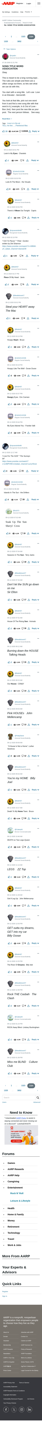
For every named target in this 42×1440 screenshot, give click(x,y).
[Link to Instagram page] (22, 1409)
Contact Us (24, 1336)
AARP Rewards (16, 1169)
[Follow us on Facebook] (6, 1409)
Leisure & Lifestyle (20, 1201)
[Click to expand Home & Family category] (4, 1215)
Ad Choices (30, 1399)
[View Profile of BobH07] (15, 143)
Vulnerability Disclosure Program (13, 1399)
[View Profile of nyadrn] (13, 56)
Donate (5, 1336)
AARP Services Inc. (27, 1345)
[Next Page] (37, 41)
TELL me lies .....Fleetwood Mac (15, 126)
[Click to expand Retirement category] (4, 1227)
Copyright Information (9, 1395)
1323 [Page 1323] (23, 37)
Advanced (36, 1102)
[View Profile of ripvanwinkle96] (16, 230)
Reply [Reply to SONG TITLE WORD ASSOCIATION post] (34, 131)
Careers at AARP (26, 1341)
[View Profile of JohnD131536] (18, 171)
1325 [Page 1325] (6, 41)
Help (21, 12)
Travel (11, 1239)
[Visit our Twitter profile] (14, 1409)
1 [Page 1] (11, 37)
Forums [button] (27, 12)
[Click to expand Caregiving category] (4, 1182)
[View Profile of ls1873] (16, 510)
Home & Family (16, 1214)
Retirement (13, 1226)
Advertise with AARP (27, 1332)
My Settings (6, 12)
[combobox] (21, 1097)
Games (11, 1163)
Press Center (7, 1370)
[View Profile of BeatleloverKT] (18, 295)
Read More (6, 119)
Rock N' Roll (16, 1193)
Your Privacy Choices (9, 1403)
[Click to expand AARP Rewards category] (4, 1169)
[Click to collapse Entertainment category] (4, 1188)
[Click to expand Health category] (4, 1208)
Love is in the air (13, 123)
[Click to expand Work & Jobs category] (4, 1245)
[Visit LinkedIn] (29, 1409)
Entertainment (15, 1187)
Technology (14, 1233)
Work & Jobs (14, 1245)
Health (11, 1208)
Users (4, 1102)
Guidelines (15, 12)
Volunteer (6, 1341)
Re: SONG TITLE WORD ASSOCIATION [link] (19, 25)
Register (5, 1291)
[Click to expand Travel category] (4, 1239)
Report (30, 131)
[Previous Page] (5, 36)
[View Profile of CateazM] (19, 829)
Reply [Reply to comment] (33, 160)
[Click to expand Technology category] (4, 1233)
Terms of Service (24, 1382)
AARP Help (13, 1175)
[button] (39, 3)
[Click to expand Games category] (4, 1163)
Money (11, 1220)
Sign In (4, 1296)
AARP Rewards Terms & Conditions (14, 1391)
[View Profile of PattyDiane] (19, 736)
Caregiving (13, 1181)
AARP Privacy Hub (9, 1382)
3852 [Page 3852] (19, 41)
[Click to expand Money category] (4, 1221)
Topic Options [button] (11, 49)
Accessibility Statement (10, 1386)
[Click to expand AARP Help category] (4, 1175)
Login (28, 3)
